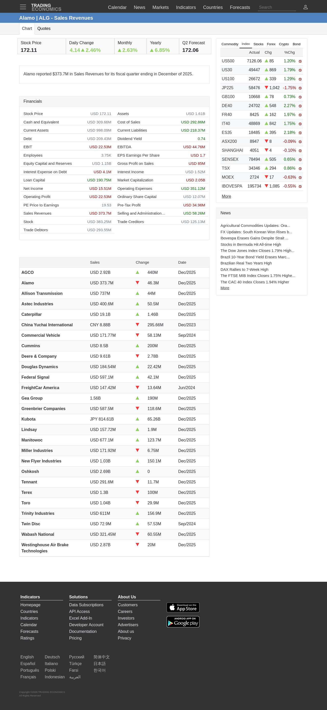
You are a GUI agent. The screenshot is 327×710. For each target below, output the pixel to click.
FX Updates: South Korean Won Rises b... (256, 232)
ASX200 (229, 141)
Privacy (124, 638)
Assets (123, 113)
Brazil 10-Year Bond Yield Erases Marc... (254, 257)
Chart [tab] (27, 28)
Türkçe (75, 663)
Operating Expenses (135, 188)
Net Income (33, 188)
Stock (28, 221)
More (224, 288)
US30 (227, 70)
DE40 (227, 105)
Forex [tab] (271, 44)
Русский (76, 657)
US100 (228, 79)
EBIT (28, 147)
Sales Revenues (37, 213)
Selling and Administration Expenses (142, 213)
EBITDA (124, 147)
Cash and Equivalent (41, 122)
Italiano (51, 663)
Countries (29, 611)
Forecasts (29, 631)
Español (27, 663)
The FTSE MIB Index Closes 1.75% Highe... (257, 275)
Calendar (28, 625)
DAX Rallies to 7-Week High (244, 269)
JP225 (227, 88)
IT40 (226, 123)
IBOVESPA (232, 186)
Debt (28, 138)
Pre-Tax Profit (129, 205)
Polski (50, 670)
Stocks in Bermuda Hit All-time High (250, 244)
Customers (127, 605)
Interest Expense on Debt (45, 172)
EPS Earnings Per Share (139, 155)
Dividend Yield (130, 138)
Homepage (30, 605)
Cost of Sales (129, 122)
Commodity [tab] (229, 44)
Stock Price (33, 113)
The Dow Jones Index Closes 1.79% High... (257, 250)
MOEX (228, 177)
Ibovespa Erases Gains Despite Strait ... (254, 238)
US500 (228, 61)
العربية (74, 677)
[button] (305, 8)
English (27, 657)
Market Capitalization (135, 180)
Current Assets (36, 130)
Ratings (27, 638)
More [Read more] (226, 196)
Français (28, 677)
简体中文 (102, 657)
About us (126, 631)
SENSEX (230, 159)
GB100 (228, 97)
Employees (33, 155)
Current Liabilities (132, 130)
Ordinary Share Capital (137, 196)
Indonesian (55, 677)
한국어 (100, 670)
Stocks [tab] (258, 44)
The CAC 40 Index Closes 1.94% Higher (254, 282)
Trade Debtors (36, 230)
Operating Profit (37, 196)
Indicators (29, 618)
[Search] (277, 7)
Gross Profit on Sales (136, 163)
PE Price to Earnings (41, 205)
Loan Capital (34, 180)
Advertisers (128, 625)
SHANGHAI (232, 150)
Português (29, 670)
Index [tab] (246, 44)
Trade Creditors (131, 221)
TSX (226, 168)
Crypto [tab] (284, 44)
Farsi (73, 670)
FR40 (227, 114)
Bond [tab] (296, 44)
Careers (125, 611)
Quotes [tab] (44, 28)
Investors (126, 618)
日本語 (100, 663)
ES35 (227, 132)
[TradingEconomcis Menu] (24, 7)
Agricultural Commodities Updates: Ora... (255, 225)
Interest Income (131, 172)
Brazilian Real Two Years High (246, 263)
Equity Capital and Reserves (48, 163)
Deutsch (52, 657)
